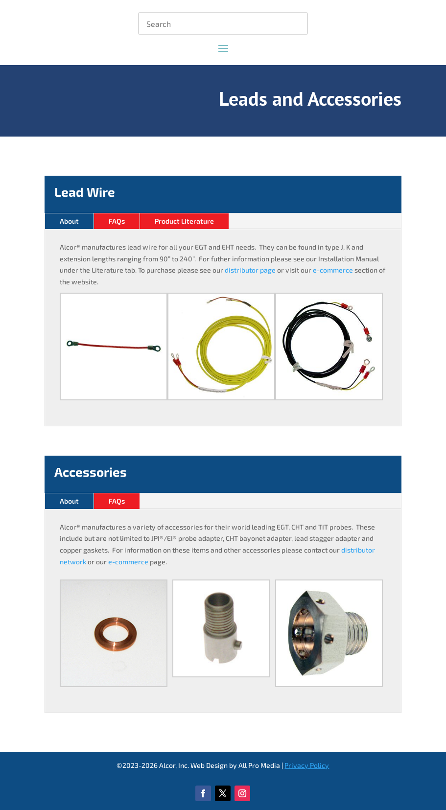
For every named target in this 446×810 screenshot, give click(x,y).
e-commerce (333, 270)
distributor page (250, 270)
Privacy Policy (306, 765)
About (69, 221)
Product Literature (184, 221)
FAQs (117, 221)
